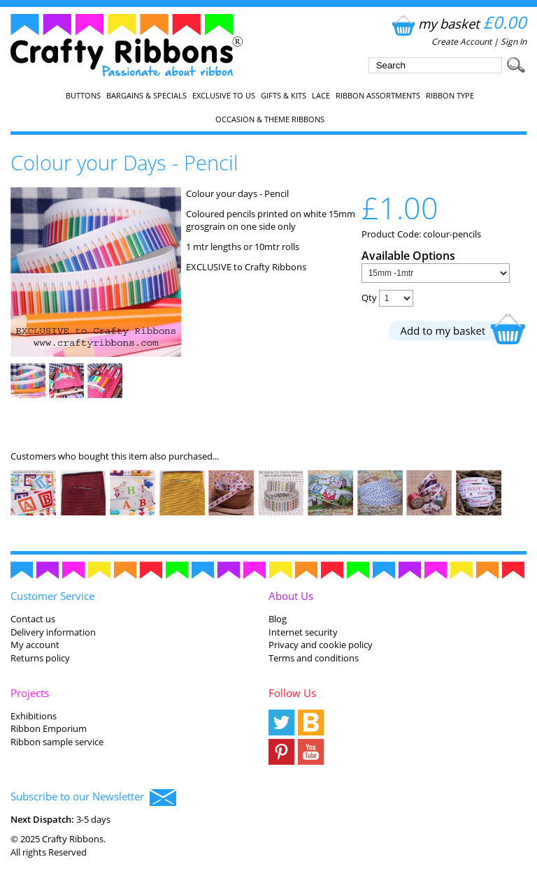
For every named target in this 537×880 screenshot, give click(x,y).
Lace (321, 96)
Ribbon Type (450, 96)
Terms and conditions (313, 658)
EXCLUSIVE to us (223, 96)
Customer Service (52, 596)
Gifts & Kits (283, 96)
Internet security (303, 632)
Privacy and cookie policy (320, 644)
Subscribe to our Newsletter (93, 797)
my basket (458, 23)
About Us (290, 596)
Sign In (514, 41)
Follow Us (292, 693)
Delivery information (53, 632)
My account (34, 644)
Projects (29, 693)
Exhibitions (33, 716)
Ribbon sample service (56, 741)
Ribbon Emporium (48, 728)
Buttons (83, 96)
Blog (277, 619)
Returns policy (40, 658)
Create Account (461, 41)
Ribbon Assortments (378, 96)
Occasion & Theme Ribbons (269, 119)
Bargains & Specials (146, 96)
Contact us (32, 619)
